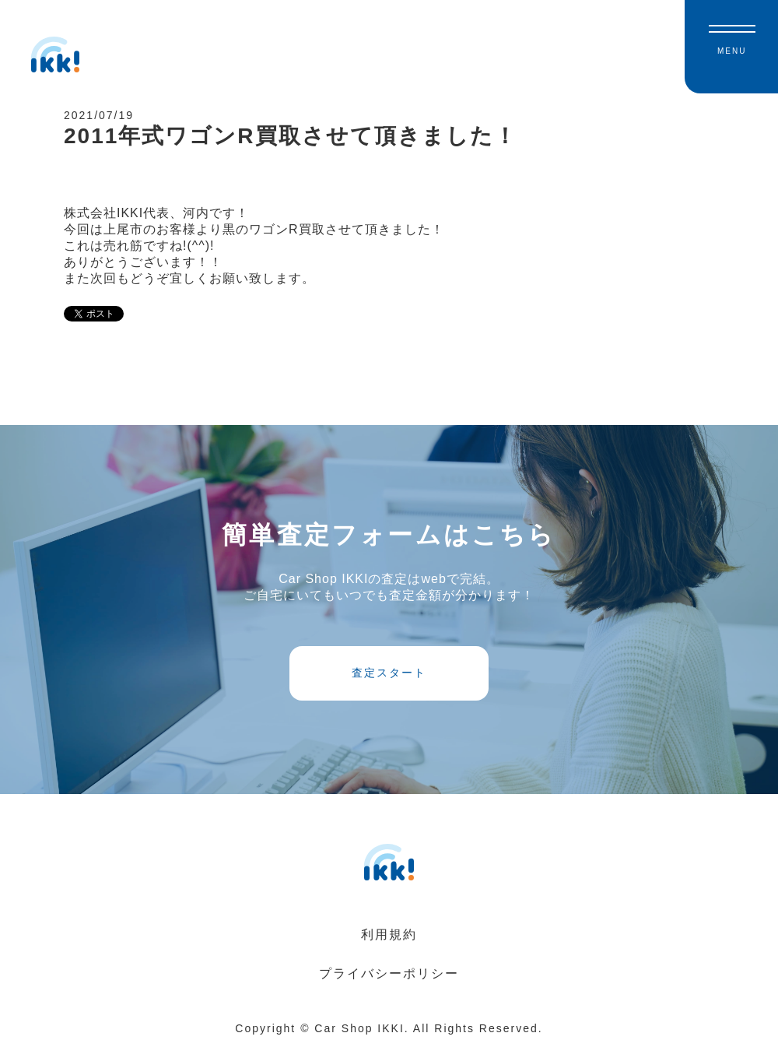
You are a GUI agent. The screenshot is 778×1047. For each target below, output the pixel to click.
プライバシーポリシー (389, 973)
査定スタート (389, 672)
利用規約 (389, 934)
